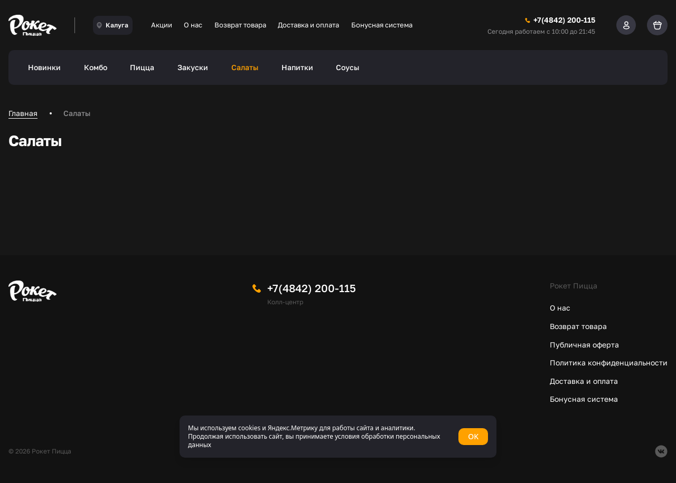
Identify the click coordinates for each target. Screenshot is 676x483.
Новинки (44, 67)
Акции (161, 25)
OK (473, 436)
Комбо (95, 67)
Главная (22, 113)
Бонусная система (381, 25)
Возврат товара (240, 25)
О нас (193, 25)
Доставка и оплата (308, 25)
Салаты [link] (76, 113)
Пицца (142, 67)
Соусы (347, 67)
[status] (338, 437)
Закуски (192, 67)
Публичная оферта (584, 344)
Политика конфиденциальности (609, 362)
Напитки (297, 67)
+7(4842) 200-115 (311, 288)
